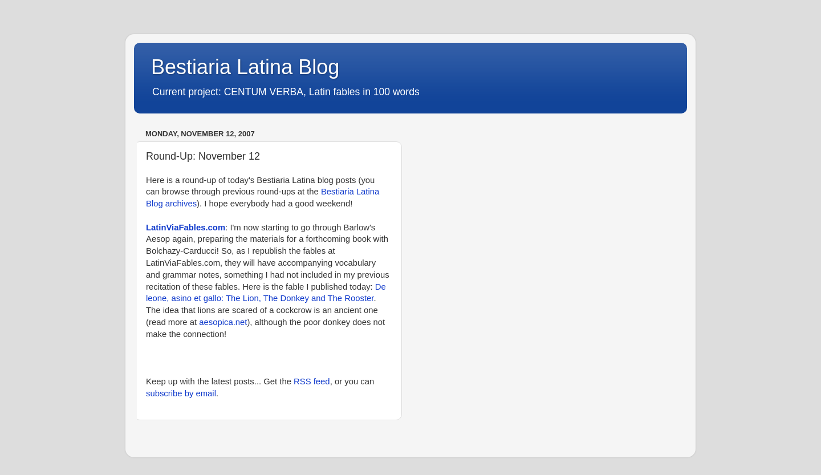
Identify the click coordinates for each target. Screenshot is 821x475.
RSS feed (312, 381)
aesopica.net (223, 322)
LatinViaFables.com (185, 227)
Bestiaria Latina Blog (245, 67)
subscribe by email (181, 393)
